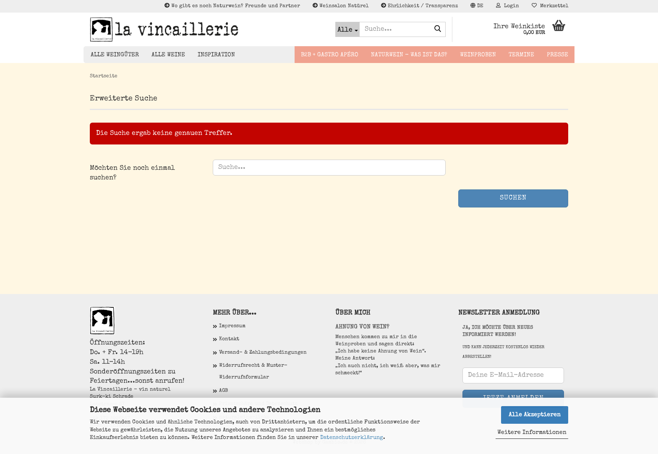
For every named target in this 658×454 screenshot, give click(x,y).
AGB (223, 391)
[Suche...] (347, 29)
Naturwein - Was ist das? (409, 55)
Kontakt (229, 339)
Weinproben (478, 55)
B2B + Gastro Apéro (329, 55)
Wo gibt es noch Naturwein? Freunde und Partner (232, 6)
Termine (521, 55)
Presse (557, 55)
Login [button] (507, 6)
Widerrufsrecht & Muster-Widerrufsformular (253, 371)
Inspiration (216, 55)
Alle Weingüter (115, 55)
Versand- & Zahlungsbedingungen (263, 352)
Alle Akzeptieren (535, 415)
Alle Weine (168, 55)
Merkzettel (550, 6)
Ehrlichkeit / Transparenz (419, 6)
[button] (477, 6)
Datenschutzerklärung (351, 438)
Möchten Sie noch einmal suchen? (132, 173)
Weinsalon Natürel (340, 6)
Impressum (232, 326)
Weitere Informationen (532, 433)
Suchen (513, 198)
